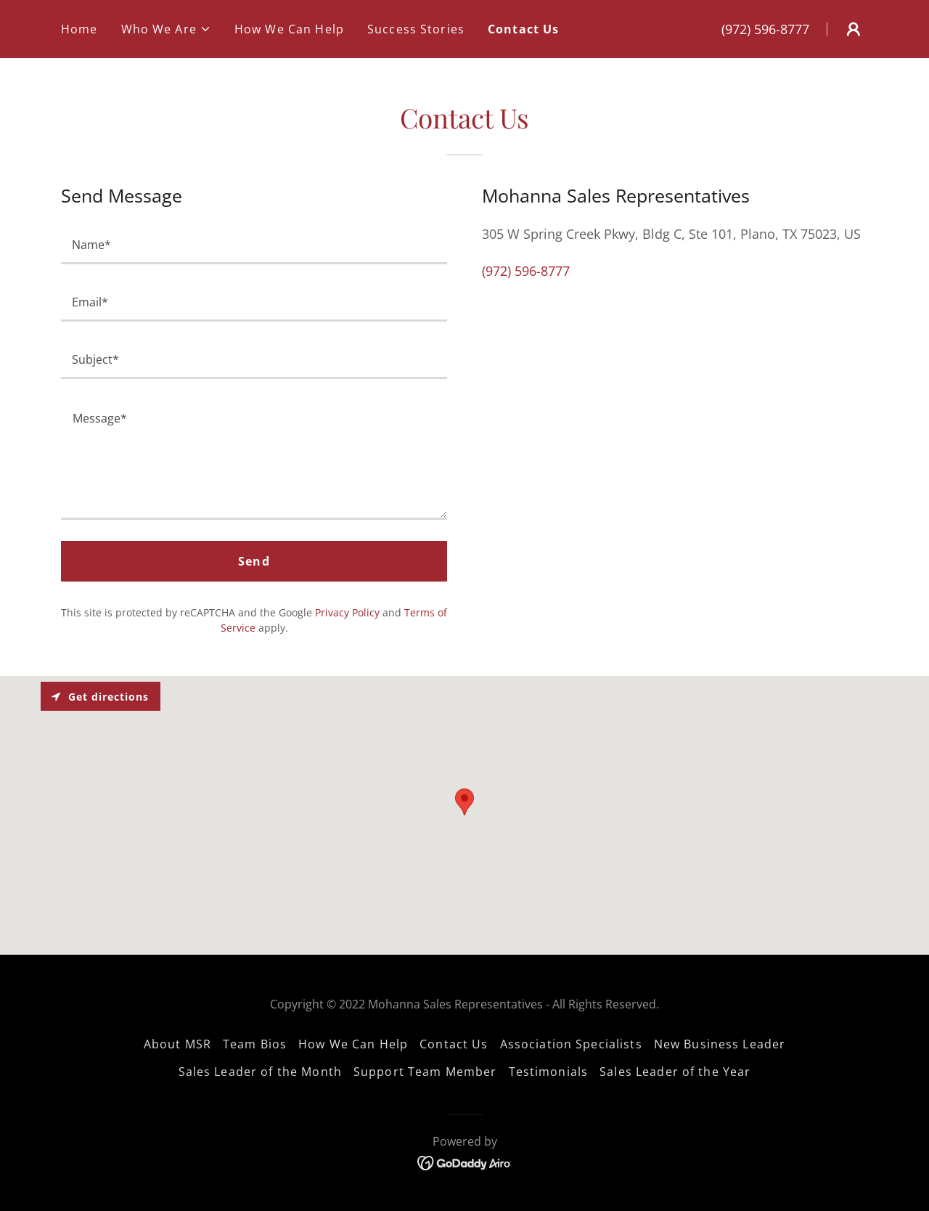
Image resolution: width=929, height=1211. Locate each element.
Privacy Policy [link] (347, 612)
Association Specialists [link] (571, 1044)
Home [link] (79, 29)
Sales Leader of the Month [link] (260, 1072)
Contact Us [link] (523, 29)
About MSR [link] (177, 1044)
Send (254, 561)
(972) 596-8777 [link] (765, 29)
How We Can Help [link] (289, 29)
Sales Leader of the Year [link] (674, 1072)
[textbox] (254, 244)
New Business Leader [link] (720, 1044)
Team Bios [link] (255, 1044)
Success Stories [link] (415, 29)
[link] (464, 1161)
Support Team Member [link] (425, 1072)
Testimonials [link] (549, 1072)
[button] (166, 29)
